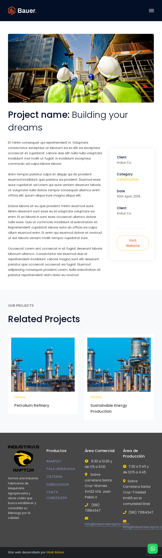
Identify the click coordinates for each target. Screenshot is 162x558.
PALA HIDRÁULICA (60, 468)
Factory (20, 397)
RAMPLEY (53, 461)
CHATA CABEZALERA (56, 495)
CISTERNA (54, 476)
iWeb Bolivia (55, 552)
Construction (128, 179)
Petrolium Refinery (31, 405)
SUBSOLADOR (57, 484)
